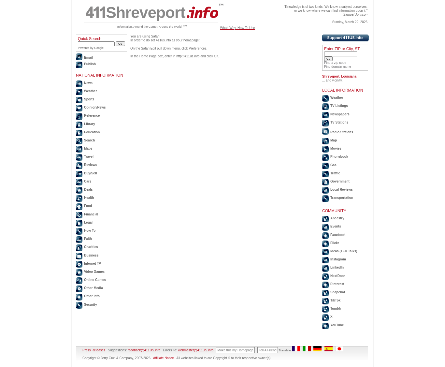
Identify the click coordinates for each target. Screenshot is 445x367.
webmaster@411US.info (195, 350)
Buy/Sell (90, 173)
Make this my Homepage (235, 350)
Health (89, 197)
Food (88, 206)
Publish (90, 64)
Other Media (93, 288)
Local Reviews (341, 189)
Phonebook (339, 156)
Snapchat (337, 292)
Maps (88, 148)
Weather (90, 91)
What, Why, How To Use (237, 28)
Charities (91, 247)
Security (90, 304)
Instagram (338, 259)
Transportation (341, 197)
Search (89, 140)
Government (340, 181)
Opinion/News (95, 107)
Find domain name (337, 66)
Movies (335, 148)
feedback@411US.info (143, 350)
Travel (88, 156)
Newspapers (340, 114)
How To (89, 230)
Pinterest (337, 284)
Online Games (95, 280)
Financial (91, 214)
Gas (333, 165)
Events (335, 226)
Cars (87, 181)
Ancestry (337, 218)
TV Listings (339, 106)
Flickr (334, 243)
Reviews (90, 165)
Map (333, 140)
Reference (92, 115)
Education (92, 132)
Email (88, 57)
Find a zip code (335, 63)
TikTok (335, 300)
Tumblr (335, 308)
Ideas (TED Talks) (343, 251)
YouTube (337, 325)
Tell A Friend (267, 350)
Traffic (335, 173)
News (88, 83)
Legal (88, 222)
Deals (88, 189)
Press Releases (93, 350)
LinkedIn (337, 267)
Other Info (92, 296)
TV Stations (339, 122)
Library (89, 124)
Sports (89, 99)
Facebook (338, 235)
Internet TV (92, 263)
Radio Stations (341, 132)
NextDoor (337, 276)
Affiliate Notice (163, 358)
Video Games (94, 271)
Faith (88, 239)
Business (91, 255)
